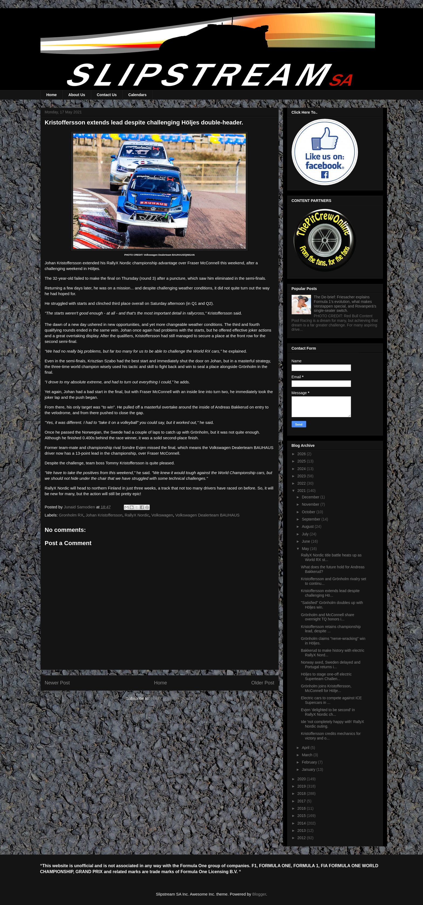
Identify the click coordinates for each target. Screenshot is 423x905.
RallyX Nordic (137, 515)
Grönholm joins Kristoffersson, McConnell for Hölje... (326, 688)
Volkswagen (162, 515)
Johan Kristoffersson (104, 515)
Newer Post (57, 682)
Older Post (262, 682)
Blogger (259, 894)
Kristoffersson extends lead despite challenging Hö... (330, 593)
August (308, 526)
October (309, 512)
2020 (302, 779)
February (310, 762)
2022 (302, 483)
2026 (302, 454)
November (311, 504)
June (306, 541)
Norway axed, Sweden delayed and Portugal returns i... (330, 664)
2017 (302, 801)
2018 (302, 793)
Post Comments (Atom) (172, 698)
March (307, 755)
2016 (302, 808)
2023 (302, 476)
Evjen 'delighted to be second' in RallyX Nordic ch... (328, 712)
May (306, 548)
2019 (302, 786)
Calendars (137, 95)
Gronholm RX (71, 515)
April (306, 747)
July (306, 534)
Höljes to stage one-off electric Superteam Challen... (326, 676)
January (309, 769)
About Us (76, 95)
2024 (302, 469)
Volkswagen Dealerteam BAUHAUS (207, 515)
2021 (302, 490)
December (311, 497)
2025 (302, 461)
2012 (302, 838)
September (311, 519)
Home (51, 95)
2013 (302, 830)
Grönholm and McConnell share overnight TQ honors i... (327, 617)
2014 (302, 823)
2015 (302, 815)
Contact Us (107, 95)
